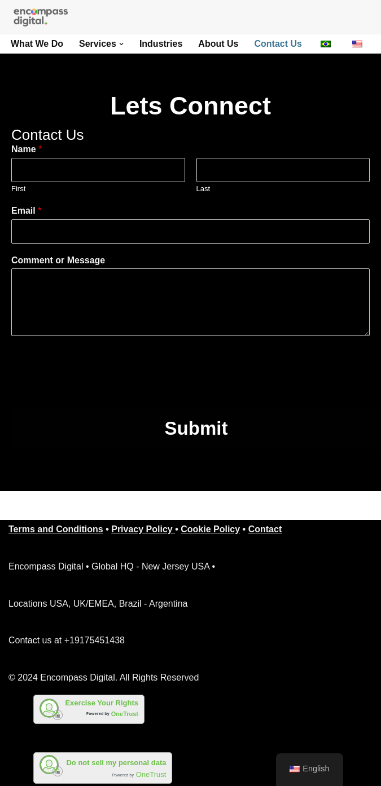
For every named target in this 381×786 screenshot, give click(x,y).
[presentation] (97, 389)
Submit (196, 428)
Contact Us (277, 43)
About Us (218, 43)
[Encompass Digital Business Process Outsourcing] (45, 17)
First (18, 188)
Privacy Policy (143, 529)
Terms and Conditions (55, 529)
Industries (160, 43)
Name (26, 149)
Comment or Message (58, 260)
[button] (121, 44)
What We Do (37, 43)
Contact (265, 529)
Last (203, 188)
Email (26, 210)
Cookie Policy (210, 529)
